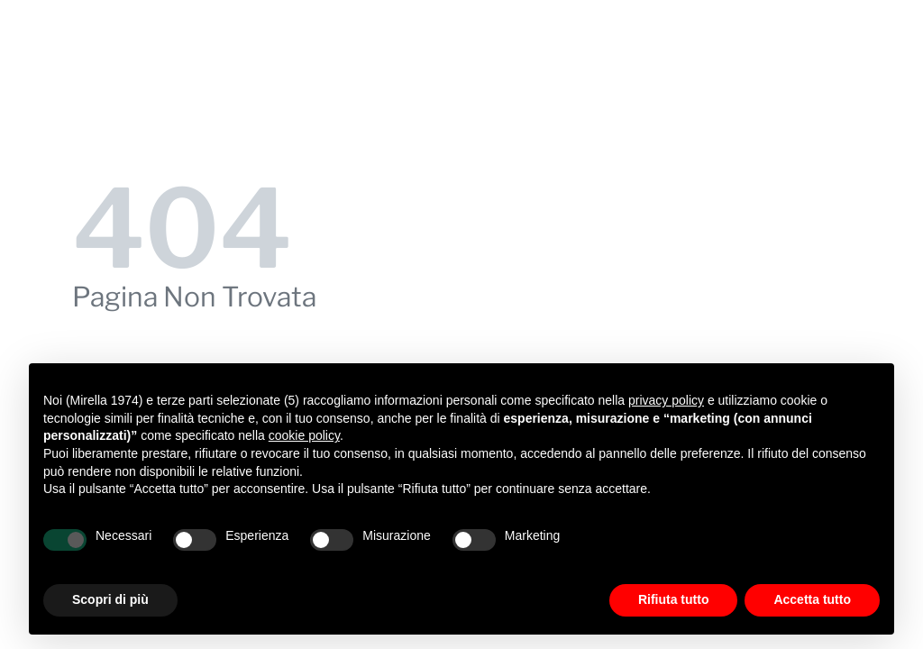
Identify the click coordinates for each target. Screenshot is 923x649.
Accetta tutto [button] (812, 599)
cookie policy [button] (304, 435)
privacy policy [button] (666, 400)
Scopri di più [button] (110, 599)
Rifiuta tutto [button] (673, 599)
